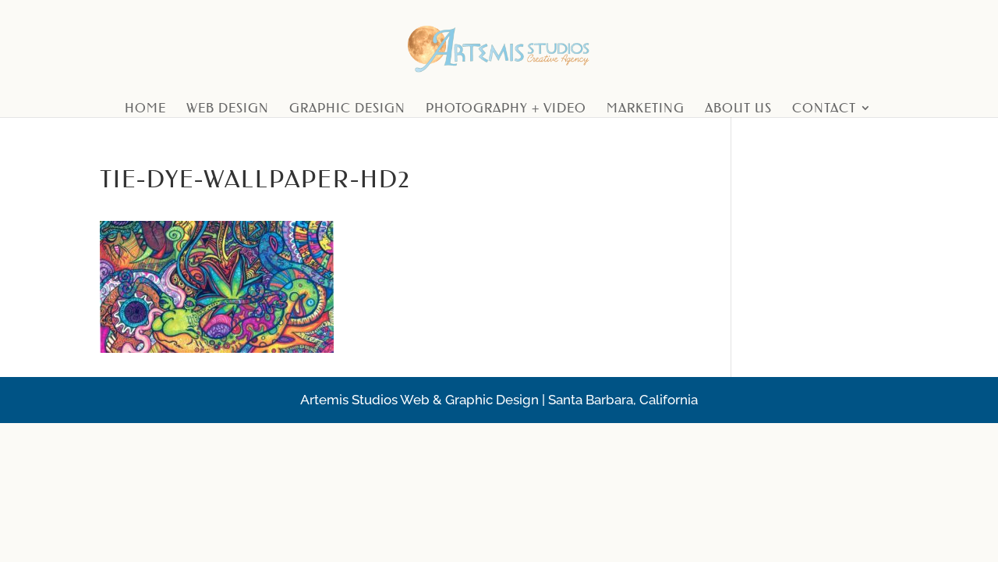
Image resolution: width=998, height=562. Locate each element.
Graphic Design (347, 109)
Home (145, 109)
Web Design (227, 109)
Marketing (646, 109)
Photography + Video (506, 109)
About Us (738, 109)
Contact (824, 109)
